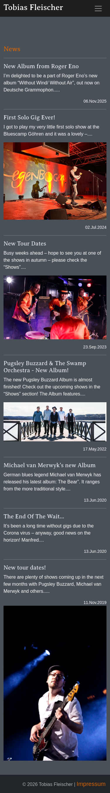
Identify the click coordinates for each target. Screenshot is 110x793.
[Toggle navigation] (98, 8)
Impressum (91, 784)
